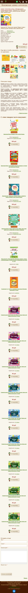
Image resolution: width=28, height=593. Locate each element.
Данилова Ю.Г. (10, 30)
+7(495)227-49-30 (14, 587)
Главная (2, 8)
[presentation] (12, 569)
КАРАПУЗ (17, 293)
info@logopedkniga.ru (15, 588)
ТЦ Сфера (17, 319)
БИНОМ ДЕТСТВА (11, 32)
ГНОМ (17, 264)
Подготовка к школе (9, 8)
